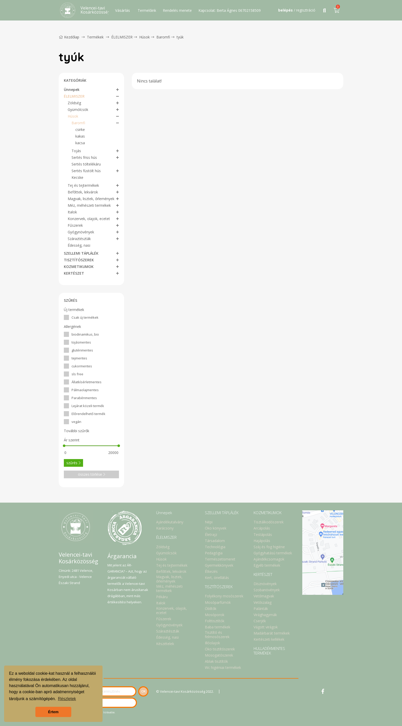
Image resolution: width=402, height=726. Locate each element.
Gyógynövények (81, 232)
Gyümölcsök (78, 109)
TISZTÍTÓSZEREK (79, 259)
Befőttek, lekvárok (83, 192)
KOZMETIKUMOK (79, 266)
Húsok (144, 37)
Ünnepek (71, 89)
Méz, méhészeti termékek (89, 205)
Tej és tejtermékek (83, 185)
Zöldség (74, 102)
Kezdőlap (69, 37)
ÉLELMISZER (122, 37)
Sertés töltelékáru (86, 164)
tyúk (180, 37)
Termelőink (147, 10)
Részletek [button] (67, 699)
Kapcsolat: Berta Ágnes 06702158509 (229, 10)
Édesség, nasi (79, 245)
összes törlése (91, 474)
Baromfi (163, 37)
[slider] (64, 445)
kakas (80, 136)
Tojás (76, 150)
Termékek (95, 37)
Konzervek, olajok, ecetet (89, 218)
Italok (72, 212)
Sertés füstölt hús (86, 170)
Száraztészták (79, 238)
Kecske (77, 177)
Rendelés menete (177, 10)
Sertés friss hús (84, 157)
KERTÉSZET (74, 273)
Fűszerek (75, 225)
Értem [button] (53, 712)
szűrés (73, 462)
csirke (80, 129)
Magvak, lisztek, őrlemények (91, 198)
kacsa (80, 142)
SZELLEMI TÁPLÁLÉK (81, 253)
